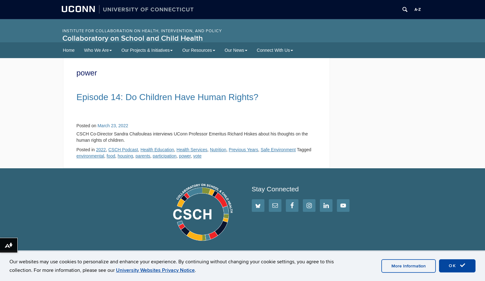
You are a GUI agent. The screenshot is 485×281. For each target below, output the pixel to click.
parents (143, 155)
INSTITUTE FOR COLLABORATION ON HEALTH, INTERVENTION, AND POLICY (142, 30)
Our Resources (198, 50)
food (111, 155)
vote (197, 155)
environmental (90, 155)
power (185, 155)
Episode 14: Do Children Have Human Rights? (167, 97)
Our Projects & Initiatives (147, 50)
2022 (101, 149)
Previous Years (243, 149)
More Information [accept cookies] (408, 266)
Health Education (157, 149)
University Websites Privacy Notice (155, 270)
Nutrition (218, 149)
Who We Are (98, 50)
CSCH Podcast (123, 149)
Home (69, 50)
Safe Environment (278, 149)
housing (125, 155)
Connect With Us (275, 50)
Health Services (191, 149)
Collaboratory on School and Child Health (132, 38)
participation (165, 155)
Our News (236, 50)
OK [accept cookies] (457, 265)
